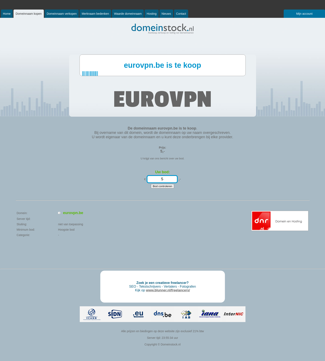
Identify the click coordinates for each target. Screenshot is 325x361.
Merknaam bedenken (95, 13)
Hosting (151, 13)
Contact (181, 13)
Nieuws (166, 13)
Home (7, 13)
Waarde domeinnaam (128, 13)
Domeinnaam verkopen (62, 13)
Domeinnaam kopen (29, 13)
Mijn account (304, 13)
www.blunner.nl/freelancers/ (168, 290)
